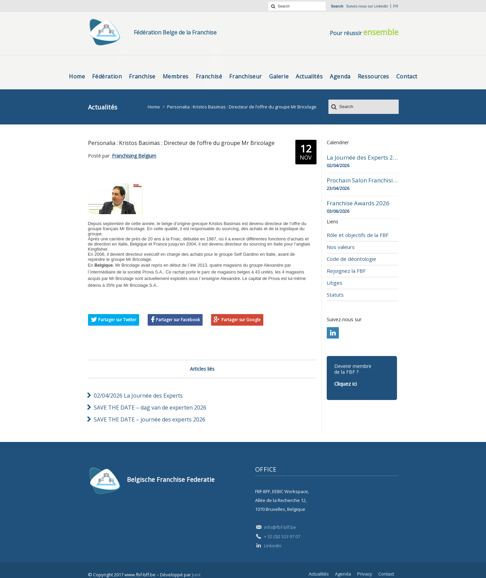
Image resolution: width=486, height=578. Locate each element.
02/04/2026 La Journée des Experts (138, 395)
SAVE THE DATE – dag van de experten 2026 (150, 407)
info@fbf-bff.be (280, 527)
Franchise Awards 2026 (358, 203)
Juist (196, 575)
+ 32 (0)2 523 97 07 (282, 536)
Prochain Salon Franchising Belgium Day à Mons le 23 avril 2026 (362, 180)
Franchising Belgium (134, 155)
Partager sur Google (241, 320)
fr (395, 6)
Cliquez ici (345, 383)
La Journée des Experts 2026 (362, 157)
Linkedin (381, 6)
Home (154, 107)
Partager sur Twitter (117, 320)
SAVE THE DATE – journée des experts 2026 (149, 419)
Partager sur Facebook (178, 320)
